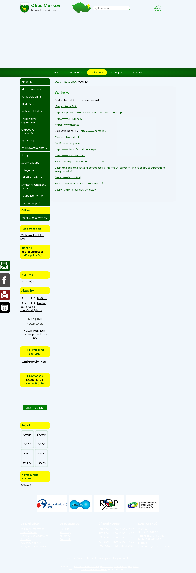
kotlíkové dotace (32, 251)
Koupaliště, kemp (32, 195)
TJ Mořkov (27, 104)
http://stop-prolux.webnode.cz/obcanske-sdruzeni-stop (88, 112)
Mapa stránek (106, 566)
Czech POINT (34, 380)
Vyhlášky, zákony (30, 543)
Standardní (170, 7)
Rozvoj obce (118, 72)
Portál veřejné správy (67, 143)
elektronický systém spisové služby (101, 558)
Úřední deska (28, 532)
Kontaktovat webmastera (86, 566)
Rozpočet (25, 539)
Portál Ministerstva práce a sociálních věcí (80, 183)
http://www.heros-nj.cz (94, 131)
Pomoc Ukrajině (31, 96)
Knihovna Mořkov (31, 111)
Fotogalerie (28, 170)
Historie (64, 529)
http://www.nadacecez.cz (70, 155)
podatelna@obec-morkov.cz (155, 546)
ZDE (34, 337)
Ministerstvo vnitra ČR (68, 137)
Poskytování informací (33, 546)
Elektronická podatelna (34, 536)
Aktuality (26, 82)
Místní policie (34, 407)
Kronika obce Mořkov (34, 217)
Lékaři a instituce (31, 177)
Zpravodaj (27, 140)
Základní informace (32, 529)
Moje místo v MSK (66, 106)
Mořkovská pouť (31, 89)
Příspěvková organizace (28, 120)
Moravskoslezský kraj (68, 177)
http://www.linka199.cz (69, 118)
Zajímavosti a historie (34, 148)
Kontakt (137, 72)
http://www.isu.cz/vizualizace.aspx (75, 149)
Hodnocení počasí (32, 203)
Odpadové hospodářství (29, 131)
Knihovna (65, 536)
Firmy (24, 155)
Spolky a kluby (30, 162)
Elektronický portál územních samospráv (79, 161)
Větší (174, 7)
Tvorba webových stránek (94, 569)
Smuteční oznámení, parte (33, 186)
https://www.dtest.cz (67, 124)
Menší (165, 7)
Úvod (57, 72)
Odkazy (26, 210)
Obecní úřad (75, 72)
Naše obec (97, 72)
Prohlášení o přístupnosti (126, 566)
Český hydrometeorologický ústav (75, 189)
